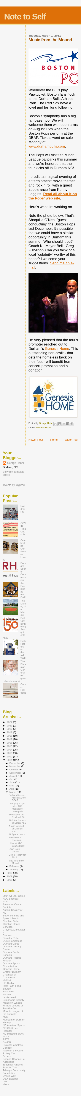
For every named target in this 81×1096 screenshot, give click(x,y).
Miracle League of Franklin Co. (13, 1007)
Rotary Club (9, 1053)
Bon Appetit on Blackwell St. (17, 815)
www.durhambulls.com (47, 146)
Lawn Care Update (14, 850)
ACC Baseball (11, 898)
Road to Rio (23, 509)
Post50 (7, 1042)
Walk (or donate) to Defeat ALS (17, 821)
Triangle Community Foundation (14, 1071)
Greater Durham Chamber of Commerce (12, 974)
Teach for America (13, 1064)
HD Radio (8, 983)
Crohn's (7, 935)
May (12, 785)
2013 (10, 753)
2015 (10, 746)
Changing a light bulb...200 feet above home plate (17, 807)
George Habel (15, 462)
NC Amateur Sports (14, 1025)
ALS (5, 901)
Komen (7, 994)
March (13, 792)
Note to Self (25, 16)
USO (5, 1081)
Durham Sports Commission (11, 964)
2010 (10, 872)
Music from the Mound (16, 862)
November (15, 766)
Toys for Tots (10, 1067)
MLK (5, 1016)
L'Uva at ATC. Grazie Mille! (17, 844)
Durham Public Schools (11, 953)
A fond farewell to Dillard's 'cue (16, 828)
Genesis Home (57, 349)
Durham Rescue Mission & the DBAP (17, 798)
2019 (10, 732)
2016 (10, 742)
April (12, 788)
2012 (10, 756)
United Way (9, 1075)
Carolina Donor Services (11, 925)
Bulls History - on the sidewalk (23, 649)
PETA (6, 1039)
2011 (10, 760)
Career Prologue (23, 688)
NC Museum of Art (13, 1033)
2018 (10, 735)
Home (54, 439)
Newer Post (36, 439)
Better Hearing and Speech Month (13, 917)
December (15, 763)
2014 (10, 749)
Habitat (7, 980)
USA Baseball (10, 1078)
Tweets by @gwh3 (14, 485)
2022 (10, 722)
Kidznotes (8, 991)
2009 (10, 876)
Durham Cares (11, 943)
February (15, 866)
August (14, 776)
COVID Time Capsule (23, 529)
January (14, 869)
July (12, 779)
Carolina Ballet (11, 921)
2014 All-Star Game (14, 895)
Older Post (71, 439)
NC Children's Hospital (10, 1029)
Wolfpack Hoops (17, 834)
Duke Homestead (12, 940)
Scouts (7, 1056)
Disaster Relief (11, 938)
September (16, 772)
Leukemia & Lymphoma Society (13, 998)
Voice (6, 1084)
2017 (10, 739)
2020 (10, 728)
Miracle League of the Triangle (13, 1012)
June (12, 782)
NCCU (6, 1036)
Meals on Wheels (12, 1002)
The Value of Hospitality (15, 838)
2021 (10, 725)
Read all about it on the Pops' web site (53, 196)
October (14, 769)
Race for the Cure (13, 1050)
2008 (10, 879)
